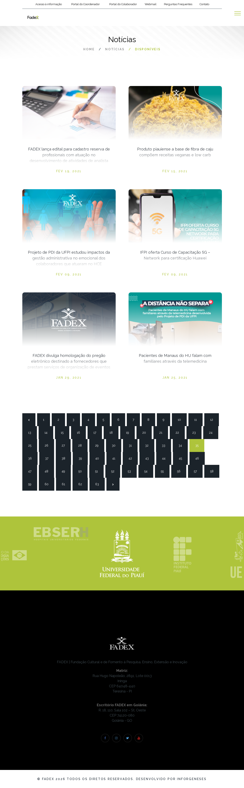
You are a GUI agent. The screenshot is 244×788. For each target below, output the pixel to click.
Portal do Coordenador (85, 4)
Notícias (114, 49)
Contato (204, 4)
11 (197, 419)
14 (47, 432)
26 (48, 445)
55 (164, 471)
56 (180, 471)
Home (89, 49)
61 (65, 484)
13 (31, 432)
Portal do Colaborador (123, 4)
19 (129, 432)
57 (197, 471)
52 (114, 471)
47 (31, 471)
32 (148, 445)
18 (112, 432)
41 (115, 458)
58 (213, 471)
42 (132, 458)
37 (48, 458)
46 (198, 458)
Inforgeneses (192, 779)
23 (195, 432)
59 (31, 484)
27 (65, 445)
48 (48, 471)
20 (145, 432)
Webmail (150, 4)
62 (81, 484)
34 (182, 445)
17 (96, 432)
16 (80, 432)
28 (81, 445)
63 (98, 484)
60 (48, 484)
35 (198, 445)
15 (64, 432)
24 (212, 432)
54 (147, 471)
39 (82, 458)
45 (182, 458)
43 (148, 458)
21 (162, 432)
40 (98, 458)
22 (179, 432)
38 (65, 458)
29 (98, 445)
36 (31, 458)
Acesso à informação (48, 4)
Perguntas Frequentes (178, 4)
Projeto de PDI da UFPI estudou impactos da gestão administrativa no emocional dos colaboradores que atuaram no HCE (69, 258)
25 (31, 445)
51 (98, 471)
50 (81, 471)
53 (131, 471)
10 (181, 419)
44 (165, 458)
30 (115, 445)
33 (165, 445)
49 (65, 471)
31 (132, 445)
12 (213, 419)
